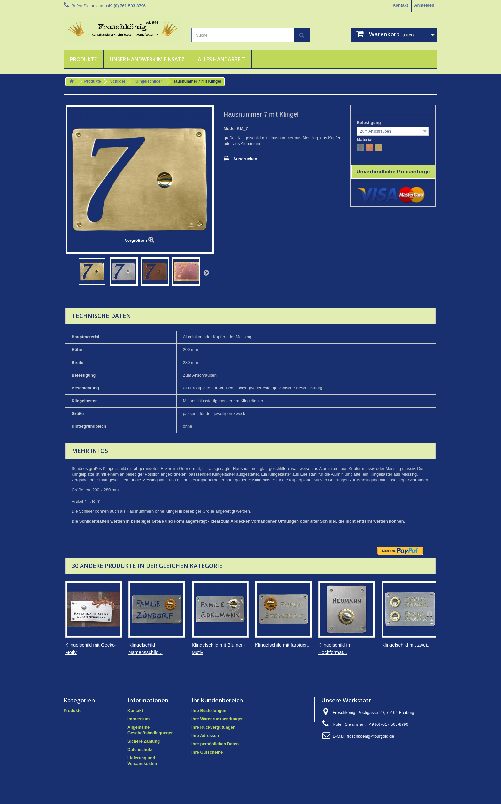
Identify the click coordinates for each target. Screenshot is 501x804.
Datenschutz (139, 749)
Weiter (206, 272)
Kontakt (400, 5)
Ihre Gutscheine (207, 752)
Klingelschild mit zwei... (406, 644)
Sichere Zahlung (143, 741)
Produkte (83, 59)
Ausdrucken (245, 159)
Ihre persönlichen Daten (215, 743)
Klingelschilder (148, 81)
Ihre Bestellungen (208, 710)
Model (230, 128)
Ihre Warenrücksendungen (217, 718)
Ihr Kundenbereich (217, 700)
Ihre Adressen (205, 735)
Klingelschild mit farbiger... (283, 644)
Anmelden (424, 5)
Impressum (138, 718)
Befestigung (369, 122)
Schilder (117, 81)
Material (365, 139)
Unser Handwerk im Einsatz (147, 59)
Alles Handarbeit (221, 59)
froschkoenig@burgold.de (370, 736)
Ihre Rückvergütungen (213, 727)
